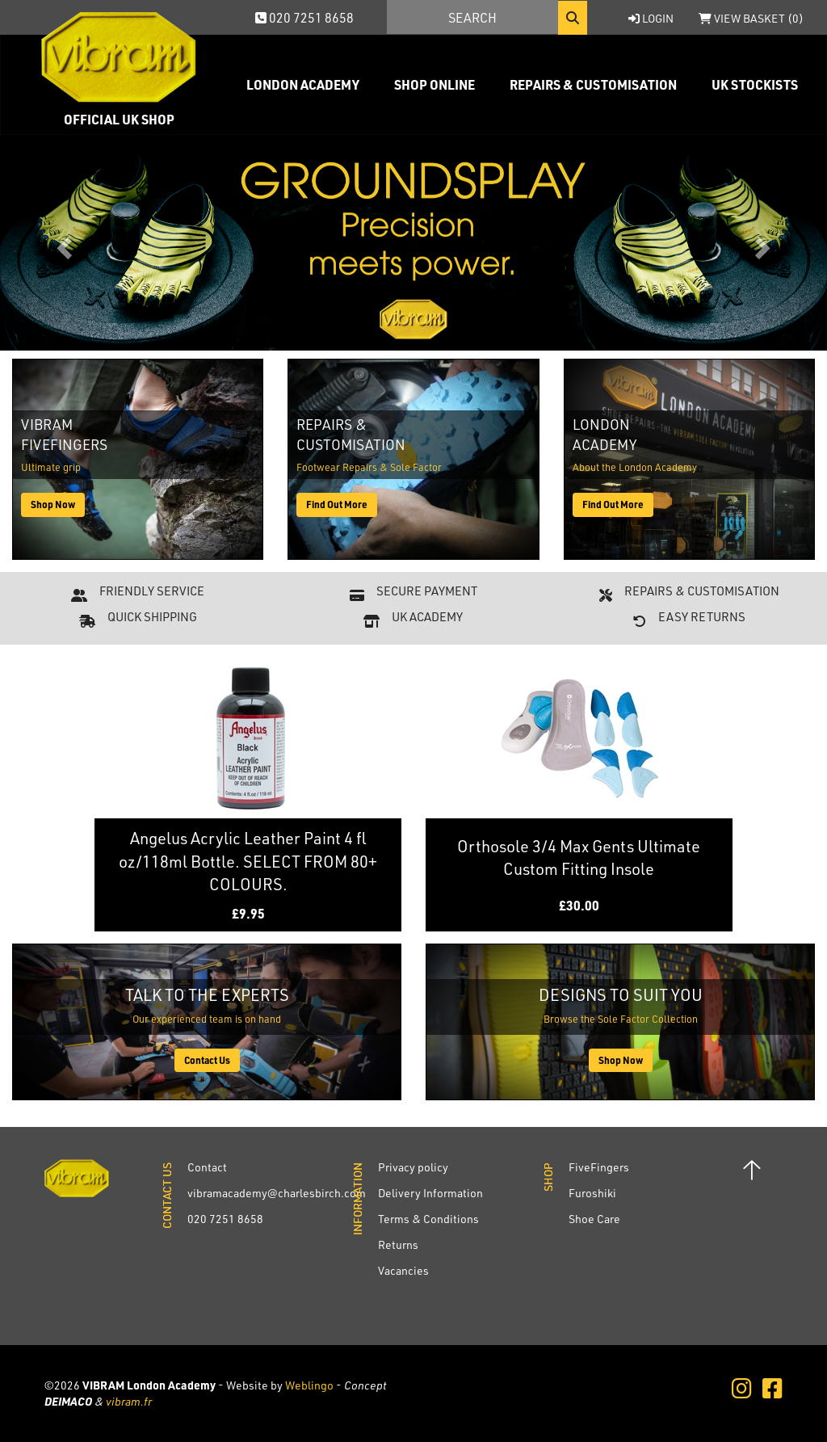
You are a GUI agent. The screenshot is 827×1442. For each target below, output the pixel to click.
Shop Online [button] (434, 84)
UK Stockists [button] (755, 84)
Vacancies (403, 1270)
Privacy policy (413, 1167)
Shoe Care (594, 1218)
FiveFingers (599, 1167)
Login (651, 18)
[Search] (472, 17)
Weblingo (309, 1385)
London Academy (302, 84)
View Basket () (751, 18)
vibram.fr (129, 1401)
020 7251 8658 (304, 17)
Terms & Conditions (428, 1218)
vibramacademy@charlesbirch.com (276, 1192)
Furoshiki (592, 1192)
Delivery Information (430, 1192)
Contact (207, 1167)
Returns (398, 1244)
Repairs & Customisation (593, 84)
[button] (62, 243)
